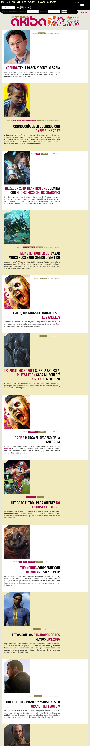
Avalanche (15, 497)
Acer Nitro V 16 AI (13, 600)
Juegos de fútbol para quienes (34, 278)
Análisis (11, 2)
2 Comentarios (56, 67)
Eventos (31, 2)
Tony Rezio (49, 270)
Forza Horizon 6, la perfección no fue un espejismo (20, 688)
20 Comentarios (56, 440)
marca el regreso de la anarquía (37, 245)
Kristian (21, 538)
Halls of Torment (57, 535)
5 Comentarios (56, 236)
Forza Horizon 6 (13, 535)
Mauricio (50, 236)
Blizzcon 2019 (48, 122)
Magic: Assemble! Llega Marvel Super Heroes (18, 670)
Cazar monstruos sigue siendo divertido (34, 143)
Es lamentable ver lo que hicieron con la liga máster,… (21, 715)
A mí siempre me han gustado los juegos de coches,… (21, 703)
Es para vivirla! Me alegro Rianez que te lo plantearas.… (64, 718)
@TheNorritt (49, 67)
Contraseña (43, 12)
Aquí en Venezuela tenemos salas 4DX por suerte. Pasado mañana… (65, 732)
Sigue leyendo (9, 548)
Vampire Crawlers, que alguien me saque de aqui (19, 726)
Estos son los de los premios (36, 346)
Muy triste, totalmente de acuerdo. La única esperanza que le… (65, 704)
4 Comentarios (56, 372)
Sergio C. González (47, 338)
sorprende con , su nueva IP (40, 312)
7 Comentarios (56, 473)
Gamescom (23, 325)
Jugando (41, 2)
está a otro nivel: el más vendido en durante (34, 414)
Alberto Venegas (48, 372)
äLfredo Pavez (49, 135)
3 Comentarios (56, 101)
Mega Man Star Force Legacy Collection (20, 634)
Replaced (9, 568)
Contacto (51, 2)
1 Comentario (57, 304)
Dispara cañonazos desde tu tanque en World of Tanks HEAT (23, 664)
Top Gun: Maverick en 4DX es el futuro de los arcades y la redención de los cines (65, 714)
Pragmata (52, 568)
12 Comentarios (56, 270)
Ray (51, 101)
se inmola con (35, 448)
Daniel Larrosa (49, 304)
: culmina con (32, 109)
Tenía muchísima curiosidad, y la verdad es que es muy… (22, 728)
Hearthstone (27, 116)
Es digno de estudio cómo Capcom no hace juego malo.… (65, 743)
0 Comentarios (56, 33)
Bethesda (7, 253)
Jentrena (50, 33)
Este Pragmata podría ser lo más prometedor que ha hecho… (23, 743)
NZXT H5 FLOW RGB (57, 633)
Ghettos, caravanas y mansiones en (33, 380)
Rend (58, 186)
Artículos (21, 2)
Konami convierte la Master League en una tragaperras (64, 700)
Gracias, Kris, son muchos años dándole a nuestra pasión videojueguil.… (22, 691)
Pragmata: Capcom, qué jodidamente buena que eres (20, 741)
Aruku (51, 168)
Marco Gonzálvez (48, 440)
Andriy (51, 202)
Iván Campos (19, 639)
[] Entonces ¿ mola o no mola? (35, 482)
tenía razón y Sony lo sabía (33, 39)
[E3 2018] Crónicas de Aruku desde (34, 177)
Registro (84, 12)
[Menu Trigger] (82, 4)
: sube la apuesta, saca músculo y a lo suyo (32, 213)
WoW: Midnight (55, 600)
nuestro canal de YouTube (49, 493)
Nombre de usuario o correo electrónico (14, 12)
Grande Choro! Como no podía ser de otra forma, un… (64, 690)
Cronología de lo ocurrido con (36, 75)
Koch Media (18, 150)
